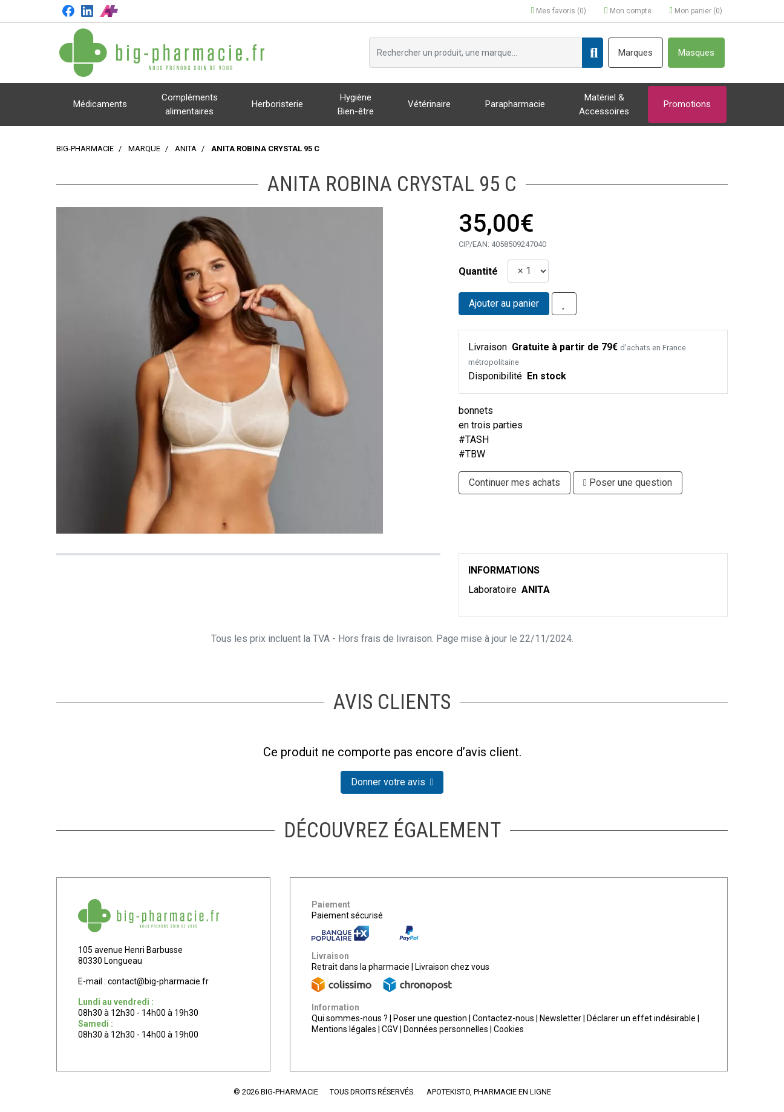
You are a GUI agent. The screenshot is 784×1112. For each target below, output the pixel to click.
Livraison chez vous (452, 967)
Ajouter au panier (504, 303)
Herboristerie (277, 104)
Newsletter (560, 1018)
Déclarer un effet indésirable (641, 1018)
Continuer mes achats (514, 482)
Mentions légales (344, 1029)
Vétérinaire (429, 104)
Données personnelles (445, 1029)
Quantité (478, 271)
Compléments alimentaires (190, 104)
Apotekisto (488, 1091)
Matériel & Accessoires (604, 104)
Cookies (509, 1029)
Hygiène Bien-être (356, 104)
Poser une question (430, 1018)
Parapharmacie (515, 104)
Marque (144, 148)
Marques (635, 52)
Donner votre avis (392, 782)
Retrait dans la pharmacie (361, 967)
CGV (390, 1029)
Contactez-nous (503, 1018)
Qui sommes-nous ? (350, 1018)
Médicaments (100, 104)
